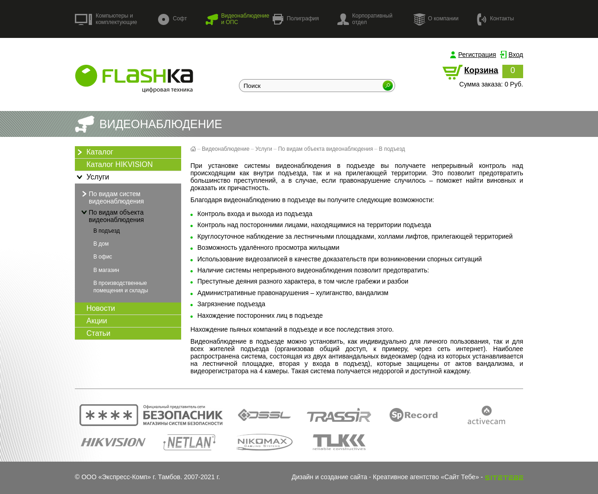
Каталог (94, 152)
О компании (435, 19)
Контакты (495, 19)
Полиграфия (296, 19)
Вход (515, 54)
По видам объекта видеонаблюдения (111, 215)
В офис (102, 256)
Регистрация (477, 54)
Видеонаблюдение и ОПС (237, 18)
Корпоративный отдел (364, 18)
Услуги (92, 177)
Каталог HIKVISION (119, 164)
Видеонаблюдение (226, 149)
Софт (172, 19)
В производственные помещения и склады (120, 287)
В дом (101, 244)
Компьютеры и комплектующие (106, 18)
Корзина (481, 70)
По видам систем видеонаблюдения (111, 197)
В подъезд (106, 231)
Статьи (98, 333)
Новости (100, 308)
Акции (96, 321)
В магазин (106, 270)
